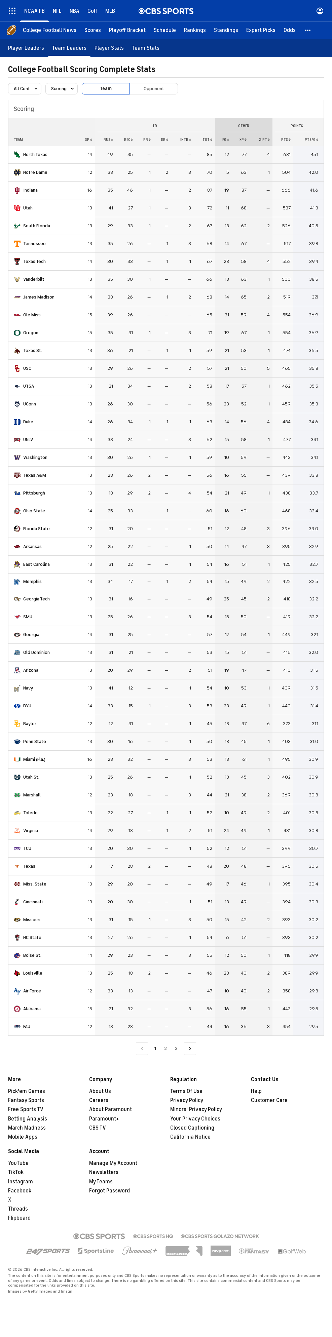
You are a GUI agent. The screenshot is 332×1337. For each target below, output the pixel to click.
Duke (28, 422)
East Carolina (36, 564)
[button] (308, 30)
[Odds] (290, 30)
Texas (29, 866)
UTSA (28, 386)
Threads (18, 1209)
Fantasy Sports (26, 1100)
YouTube (18, 1163)
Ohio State (34, 511)
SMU (27, 617)
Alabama (32, 1009)
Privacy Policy (186, 1100)
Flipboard (19, 1218)
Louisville (32, 973)
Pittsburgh (34, 493)
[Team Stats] (145, 48)
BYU (27, 706)
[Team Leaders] (69, 48)
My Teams (101, 1181)
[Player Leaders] (26, 48)
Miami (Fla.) (34, 759)
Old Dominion (36, 652)
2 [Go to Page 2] (165, 1048)
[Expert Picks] (261, 30)
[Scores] (92, 30)
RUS (108, 139)
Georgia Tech (36, 599)
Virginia (30, 830)
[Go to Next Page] (190, 1049)
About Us (100, 1091)
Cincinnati (33, 902)
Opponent (154, 88)
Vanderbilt (33, 279)
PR (147, 139)
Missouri (31, 919)
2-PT (264, 139)
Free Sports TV (25, 1109)
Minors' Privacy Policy (196, 1109)
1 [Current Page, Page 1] (155, 1048)
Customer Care (269, 1100)
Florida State (36, 529)
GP (88, 139)
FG (225, 139)
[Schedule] (165, 30)
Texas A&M (34, 475)
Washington (35, 457)
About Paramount (110, 1109)
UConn (29, 404)
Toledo (30, 813)
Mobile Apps (22, 1137)
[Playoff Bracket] (127, 30)
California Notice (190, 1137)
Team (106, 88)
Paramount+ (104, 1118)
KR (164, 139)
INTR (185, 139)
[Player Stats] (109, 48)
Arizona (30, 670)
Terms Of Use (186, 1091)
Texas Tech (34, 261)
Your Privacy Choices (195, 1118)
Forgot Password (109, 1190)
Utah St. (31, 777)
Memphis (32, 581)
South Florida (36, 226)
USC (27, 368)
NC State (32, 937)
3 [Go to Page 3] (176, 1048)
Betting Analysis (27, 1118)
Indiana (30, 190)
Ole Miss (32, 315)
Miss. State (34, 884)
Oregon (30, 333)
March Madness (27, 1128)
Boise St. (32, 955)
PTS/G (311, 139)
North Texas (35, 154)
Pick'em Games (26, 1091)
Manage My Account (113, 1163)
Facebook (19, 1190)
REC (128, 139)
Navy (28, 688)
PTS (286, 139)
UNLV (28, 439)
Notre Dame (35, 172)
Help (256, 1091)
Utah (28, 208)
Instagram (20, 1181)
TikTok (16, 1172)
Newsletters (103, 1172)
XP (243, 139)
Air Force (32, 991)
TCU (27, 848)
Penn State (34, 741)
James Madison (38, 297)
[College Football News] (49, 30)
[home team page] (17, 154)
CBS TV (97, 1128)
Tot (207, 139)
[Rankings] (195, 30)
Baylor (29, 723)
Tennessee (34, 243)
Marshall (32, 795)
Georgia (31, 634)
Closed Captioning (192, 1128)
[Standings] (226, 30)
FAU (26, 1026)
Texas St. (32, 350)
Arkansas (32, 546)
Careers (98, 1100)
